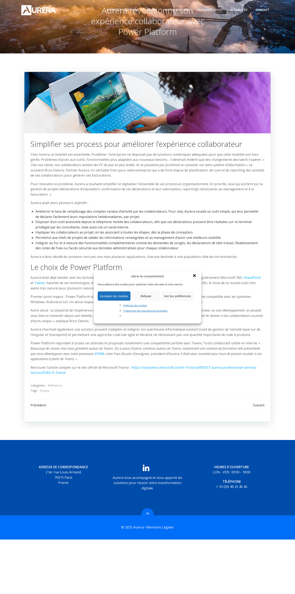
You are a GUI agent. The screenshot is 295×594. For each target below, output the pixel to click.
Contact (262, 10)
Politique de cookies (135, 305)
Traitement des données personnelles (145, 310)
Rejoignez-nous (209, 10)
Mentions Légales (160, 528)
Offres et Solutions (122, 10)
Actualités (238, 10)
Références (55, 386)
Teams (39, 283)
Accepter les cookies (114, 296)
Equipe (152, 10)
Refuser (146, 296)
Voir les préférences (177, 296)
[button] (194, 276)
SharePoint (252, 278)
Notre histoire (177, 10)
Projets (44, 391)
